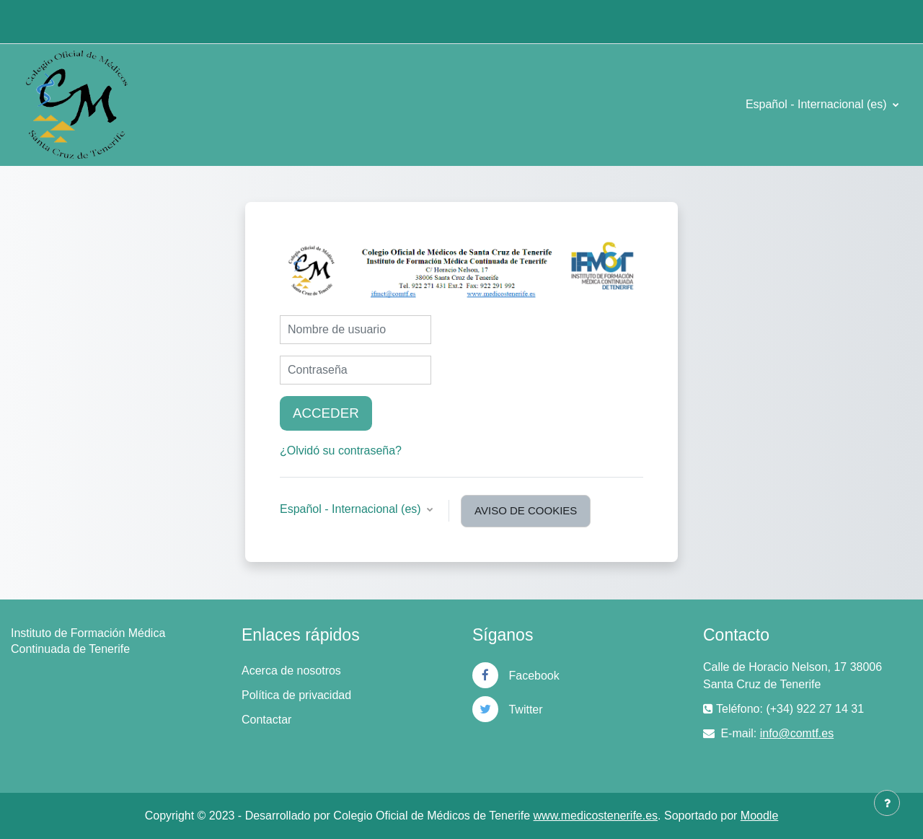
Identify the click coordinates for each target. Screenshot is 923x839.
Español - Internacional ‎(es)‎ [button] (352, 509)
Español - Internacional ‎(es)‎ (818, 104)
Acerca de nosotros (291, 670)
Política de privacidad (296, 695)
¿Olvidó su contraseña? (341, 450)
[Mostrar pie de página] (887, 803)
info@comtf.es (797, 733)
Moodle (759, 815)
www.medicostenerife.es (596, 815)
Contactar (266, 719)
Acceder (326, 413)
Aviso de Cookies (525, 510)
